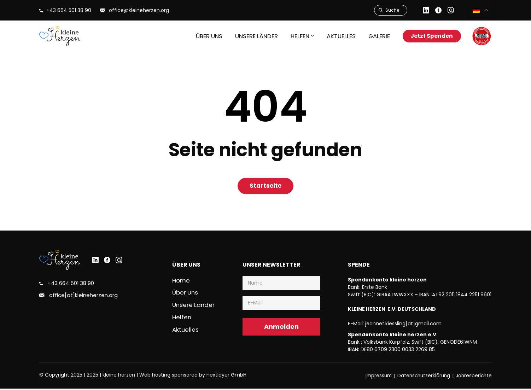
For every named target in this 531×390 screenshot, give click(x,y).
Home (181, 282)
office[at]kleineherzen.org (82, 297)
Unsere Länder (249, 36)
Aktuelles (335, 36)
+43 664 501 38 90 (70, 285)
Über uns (201, 36)
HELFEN (293, 36)
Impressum (375, 376)
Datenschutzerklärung (421, 376)
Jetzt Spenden (429, 36)
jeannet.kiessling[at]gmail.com (403, 324)
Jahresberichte (473, 376)
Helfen (182, 318)
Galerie (374, 36)
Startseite (265, 186)
